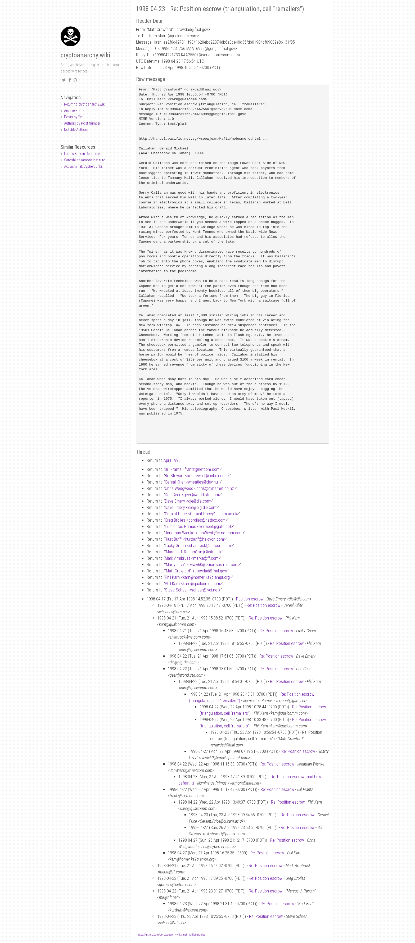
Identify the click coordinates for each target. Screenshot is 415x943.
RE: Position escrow (277, 903)
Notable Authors (76, 129)
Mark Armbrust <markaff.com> (192, 558)
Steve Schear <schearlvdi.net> (192, 590)
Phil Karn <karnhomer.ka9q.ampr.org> (198, 577)
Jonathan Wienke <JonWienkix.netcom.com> (204, 532)
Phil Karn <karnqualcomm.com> (193, 583)
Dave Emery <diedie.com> (188, 501)
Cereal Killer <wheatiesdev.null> (193, 482)
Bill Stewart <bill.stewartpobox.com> (197, 475)
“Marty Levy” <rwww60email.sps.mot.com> (202, 564)
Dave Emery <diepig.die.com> (191, 507)
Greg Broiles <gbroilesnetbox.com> (196, 520)
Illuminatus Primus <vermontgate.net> (199, 526)
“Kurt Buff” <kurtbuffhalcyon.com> (195, 539)
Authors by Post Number (82, 123)
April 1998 (172, 460)
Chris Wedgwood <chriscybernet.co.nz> (200, 488)
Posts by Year (74, 117)
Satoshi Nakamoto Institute (84, 160)
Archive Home (74, 110)
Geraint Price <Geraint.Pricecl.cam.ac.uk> (202, 513)
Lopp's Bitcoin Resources (82, 154)
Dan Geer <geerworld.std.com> (193, 494)
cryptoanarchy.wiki (85, 55)
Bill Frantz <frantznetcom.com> (193, 469)
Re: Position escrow (263, 605)
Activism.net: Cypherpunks (83, 166)
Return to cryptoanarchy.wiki (84, 104)
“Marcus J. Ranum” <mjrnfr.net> (193, 551)
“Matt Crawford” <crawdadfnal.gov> (196, 570)
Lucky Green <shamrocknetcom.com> (199, 545)
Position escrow (249, 599)
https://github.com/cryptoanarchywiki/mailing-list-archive (171, 934)
